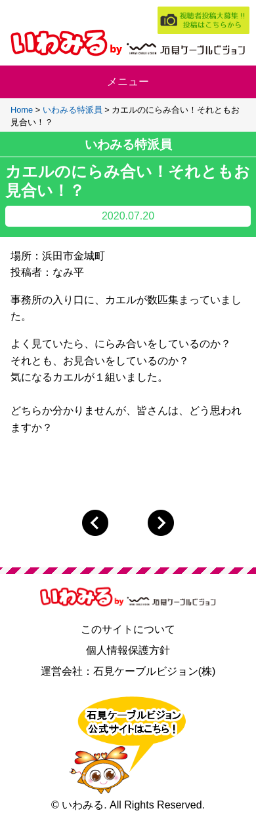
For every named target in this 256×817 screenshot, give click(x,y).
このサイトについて (128, 629)
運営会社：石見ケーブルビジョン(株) (128, 671)
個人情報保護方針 (128, 650)
